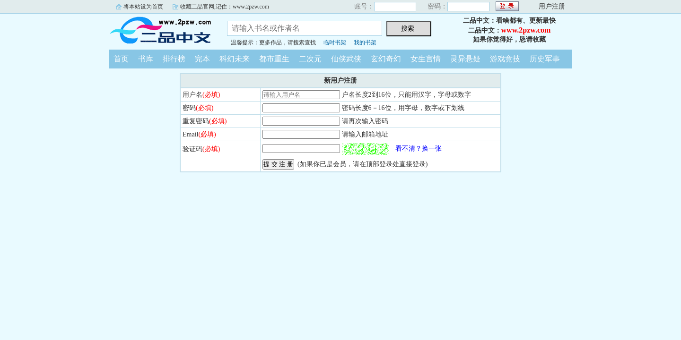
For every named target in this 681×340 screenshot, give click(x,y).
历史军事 (545, 59)
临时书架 (334, 42)
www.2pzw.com (526, 30)
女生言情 (425, 59)
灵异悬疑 (465, 59)
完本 (202, 59)
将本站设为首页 (143, 6)
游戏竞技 (505, 59)
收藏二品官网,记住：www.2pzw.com (224, 6)
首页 (121, 59)
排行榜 (174, 59)
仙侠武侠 (346, 59)
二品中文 (161, 30)
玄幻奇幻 (386, 59)
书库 (145, 59)
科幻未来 (234, 59)
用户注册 (552, 6)
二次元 (310, 59)
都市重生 (274, 59)
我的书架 (365, 42)
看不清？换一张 (418, 148)
